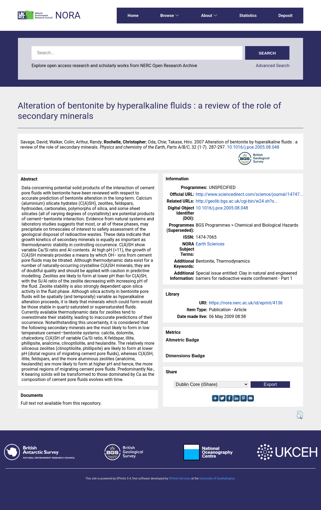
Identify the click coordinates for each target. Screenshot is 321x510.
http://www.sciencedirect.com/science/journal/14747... (249, 194)
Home (133, 15)
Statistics (248, 15)
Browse (169, 15)
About (209, 15)
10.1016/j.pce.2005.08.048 (253, 147)
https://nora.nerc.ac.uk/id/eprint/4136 (246, 302)
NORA (68, 15)
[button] (300, 415)
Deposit (285, 15)
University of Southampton (217, 478)
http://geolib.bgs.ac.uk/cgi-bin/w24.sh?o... (237, 201)
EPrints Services (179, 478)
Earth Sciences (210, 244)
